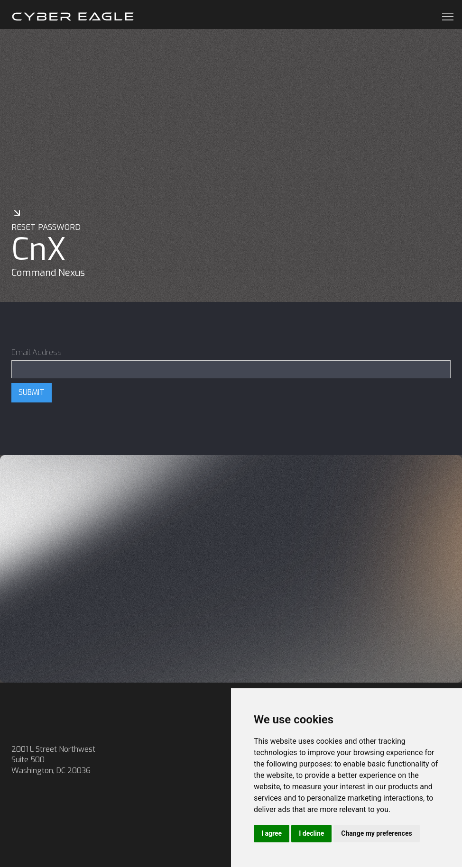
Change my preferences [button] (376, 833)
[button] (444, 16)
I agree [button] (271, 833)
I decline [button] (311, 833)
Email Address (36, 352)
